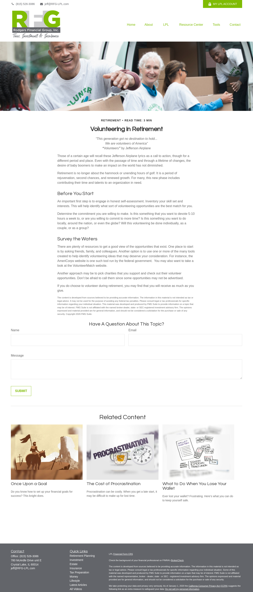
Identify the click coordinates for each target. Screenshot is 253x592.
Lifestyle (75, 580)
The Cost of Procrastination (114, 484)
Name (15, 330)
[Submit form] (21, 391)
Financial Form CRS (123, 554)
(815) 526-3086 (23, 4)
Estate (74, 564)
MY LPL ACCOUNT (222, 4)
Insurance (76, 568)
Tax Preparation (79, 572)
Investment (76, 560)
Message (17, 355)
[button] (131, 24)
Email (132, 330)
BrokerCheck (177, 560)
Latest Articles (78, 584)
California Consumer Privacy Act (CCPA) (208, 586)
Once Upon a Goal (29, 484)
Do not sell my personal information (182, 589)
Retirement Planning (82, 555)
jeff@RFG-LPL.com (54, 4)
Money (74, 576)
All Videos (76, 589)
